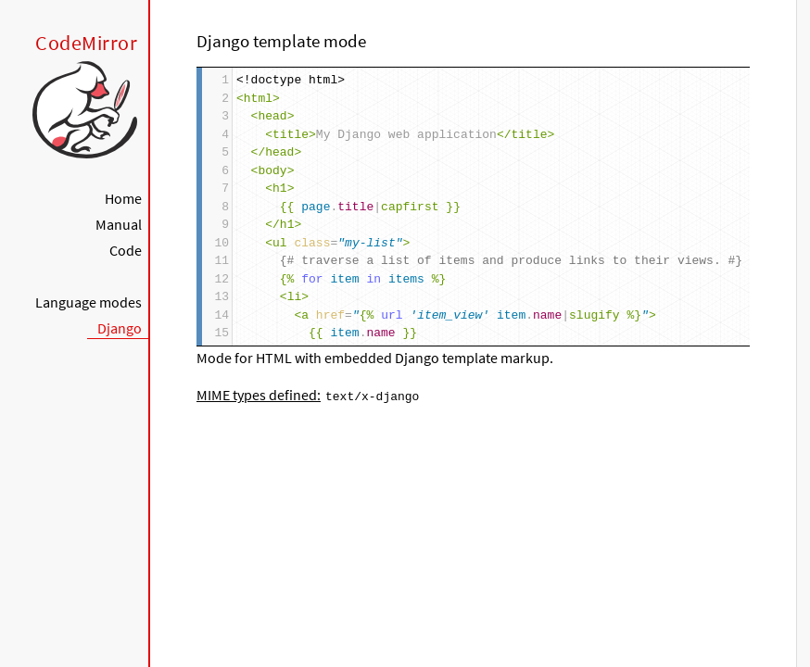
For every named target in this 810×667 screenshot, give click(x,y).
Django (119, 328)
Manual (118, 224)
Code (125, 250)
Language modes (88, 302)
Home (123, 198)
